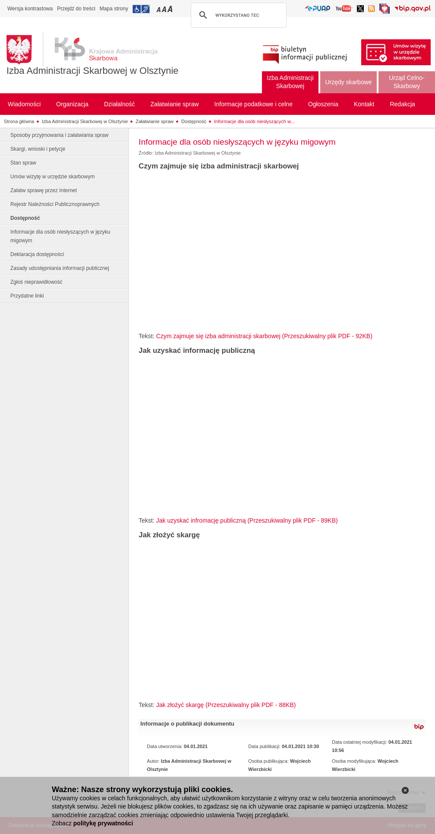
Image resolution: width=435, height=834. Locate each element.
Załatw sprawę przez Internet (43, 190)
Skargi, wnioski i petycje (37, 149)
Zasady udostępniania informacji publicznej (59, 268)
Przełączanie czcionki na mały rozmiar (159, 9)
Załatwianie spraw (154, 121)
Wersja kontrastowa (30, 9)
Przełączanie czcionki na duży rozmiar (170, 9)
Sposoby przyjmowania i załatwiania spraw (59, 135)
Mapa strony (114, 9)
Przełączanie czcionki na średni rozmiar (165, 9)
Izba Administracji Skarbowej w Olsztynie (92, 71)
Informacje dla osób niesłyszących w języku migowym (60, 236)
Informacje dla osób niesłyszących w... (254, 121)
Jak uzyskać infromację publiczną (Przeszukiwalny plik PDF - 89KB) (247, 520)
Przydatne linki (27, 296)
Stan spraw (23, 163)
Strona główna (19, 121)
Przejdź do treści (76, 9)
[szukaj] (237, 15)
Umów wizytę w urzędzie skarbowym (52, 177)
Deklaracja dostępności (37, 254)
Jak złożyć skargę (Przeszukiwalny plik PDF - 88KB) (226, 704)
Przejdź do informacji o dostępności (141, 9)
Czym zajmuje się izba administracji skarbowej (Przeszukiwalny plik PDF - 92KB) (264, 336)
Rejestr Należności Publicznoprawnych (55, 204)
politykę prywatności (103, 823)
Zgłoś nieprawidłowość (36, 282)
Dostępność (193, 121)
